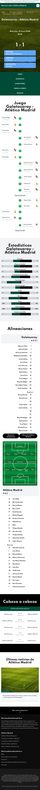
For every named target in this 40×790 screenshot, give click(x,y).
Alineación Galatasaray (11, 436)
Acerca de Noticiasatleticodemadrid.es (13, 762)
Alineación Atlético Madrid (28, 436)
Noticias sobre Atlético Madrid (13, 5)
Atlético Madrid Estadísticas (10, 746)
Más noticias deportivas (20, 711)
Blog (2, 754)
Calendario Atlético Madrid (10, 741)
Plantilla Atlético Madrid (9, 744)
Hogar (3, 12)
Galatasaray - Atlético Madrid (12, 14)
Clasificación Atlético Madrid (10, 738)
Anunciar (4, 765)
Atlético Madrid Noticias (9, 736)
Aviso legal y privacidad (9, 757)
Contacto (4, 759)
